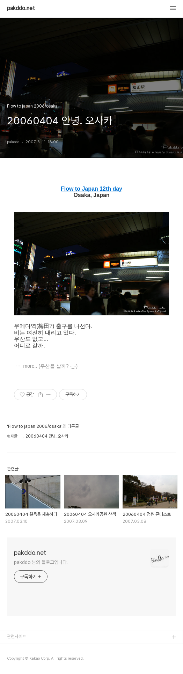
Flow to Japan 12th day (91, 189)
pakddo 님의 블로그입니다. (41, 562)
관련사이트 (16, 636)
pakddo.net (21, 8)
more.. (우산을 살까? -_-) (50, 366)
